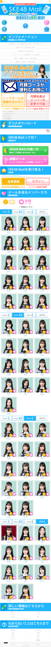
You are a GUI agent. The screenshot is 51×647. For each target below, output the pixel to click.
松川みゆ (9, 310)
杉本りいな (42, 271)
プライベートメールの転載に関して (8, 111)
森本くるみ (25, 516)
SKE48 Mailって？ (12, 612)
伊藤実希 (42, 335)
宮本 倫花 (9, 600)
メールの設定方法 (38, 612)
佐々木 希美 (25, 561)
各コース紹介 (13, 614)
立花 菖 (42, 561)
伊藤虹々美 (42, 231)
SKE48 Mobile (49, 1)
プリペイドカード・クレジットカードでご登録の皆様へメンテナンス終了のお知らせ (25, 54)
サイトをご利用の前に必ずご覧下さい (8, 113)
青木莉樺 (25, 438)
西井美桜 (42, 497)
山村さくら (42, 310)
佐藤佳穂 (25, 393)
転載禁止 (38, 616)
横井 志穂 (25, 600)
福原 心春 (42, 580)
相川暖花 (9, 231)
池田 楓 (25, 335)
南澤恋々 (25, 310)
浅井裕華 (9, 458)
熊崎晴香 (25, 251)
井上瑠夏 (9, 354)
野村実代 (25, 290)
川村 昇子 (25, 541)
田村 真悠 (9, 580)
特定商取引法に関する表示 (38, 640)
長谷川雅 (9, 516)
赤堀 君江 (42, 438)
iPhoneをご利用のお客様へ (7, 115)
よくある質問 (13, 616)
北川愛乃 (9, 374)
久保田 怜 (42, 541)
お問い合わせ (13, 637)
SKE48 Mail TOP (13, 644)
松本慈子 (9, 413)
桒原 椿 (9, 271)
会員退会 (12, 635)
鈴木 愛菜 (9, 497)
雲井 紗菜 (25, 374)
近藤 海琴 (9, 393)
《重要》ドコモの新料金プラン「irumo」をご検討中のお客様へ (25, 58)
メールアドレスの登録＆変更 (12, 630)
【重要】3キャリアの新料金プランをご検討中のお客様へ (25, 61)
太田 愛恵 (9, 477)
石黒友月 (25, 231)
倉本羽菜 (42, 374)
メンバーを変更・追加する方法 (38, 630)
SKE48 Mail (3, 1)
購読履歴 (38, 635)
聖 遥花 (25, 580)
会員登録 (12, 632)
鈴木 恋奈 (9, 290)
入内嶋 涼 (9, 251)
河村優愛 (42, 477)
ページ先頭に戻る (37, 644)
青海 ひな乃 (9, 438)
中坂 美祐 (25, 497)
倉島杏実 (42, 251)
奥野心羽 (25, 354)
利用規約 (38, 637)
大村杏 (25, 477)
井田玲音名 (25, 458)
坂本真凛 (25, 271)
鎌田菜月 (42, 354)
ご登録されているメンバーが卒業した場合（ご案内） (25, 47)
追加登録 (38, 632)
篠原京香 (42, 393)
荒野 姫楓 (9, 335)
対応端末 (38, 614)
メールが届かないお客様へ (7, 118)
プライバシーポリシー (13, 639)
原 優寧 (42, 290)
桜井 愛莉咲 (9, 561)
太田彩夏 (42, 458)
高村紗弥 (9, 541)
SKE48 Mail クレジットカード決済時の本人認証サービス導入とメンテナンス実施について (25, 43)
